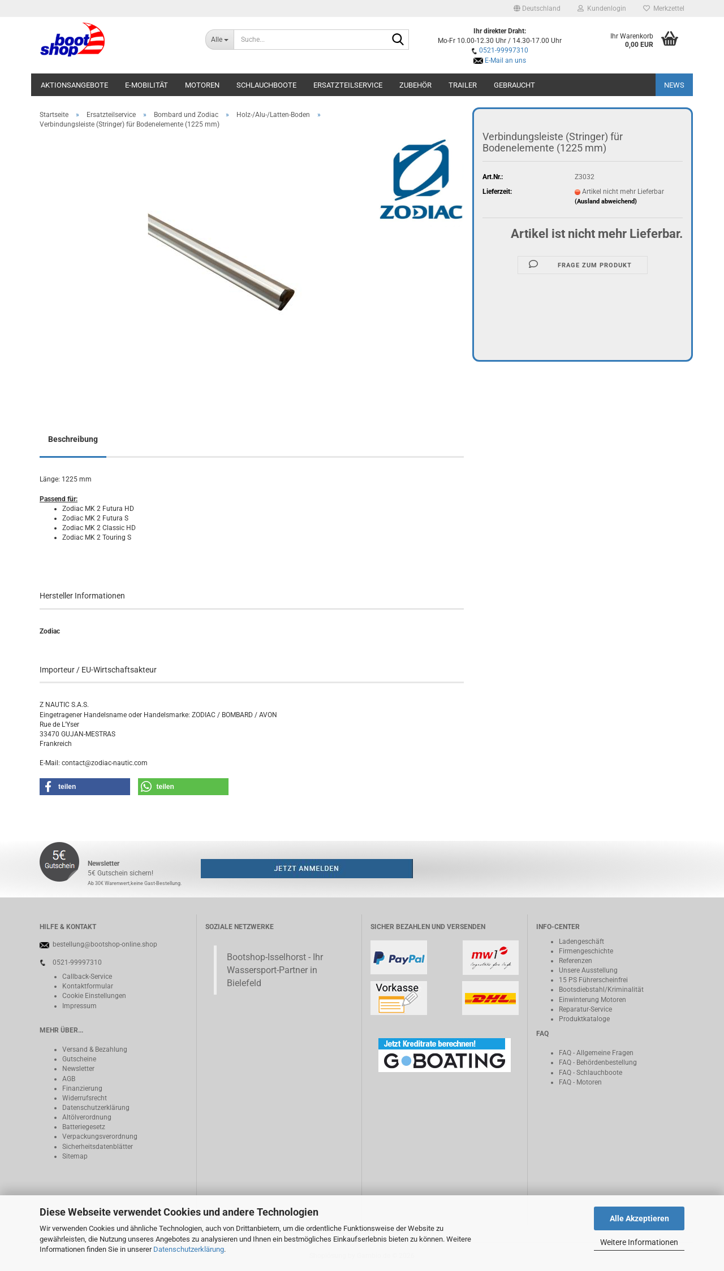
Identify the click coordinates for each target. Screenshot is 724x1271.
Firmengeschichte (586, 951)
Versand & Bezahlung (94, 1049)
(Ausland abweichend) (606, 201)
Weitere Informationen (639, 1242)
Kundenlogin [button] (602, 8)
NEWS (674, 85)
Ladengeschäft (581, 941)
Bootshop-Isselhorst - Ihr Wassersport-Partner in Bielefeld (275, 970)
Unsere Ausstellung (588, 970)
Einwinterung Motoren (592, 1000)
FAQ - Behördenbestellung (598, 1062)
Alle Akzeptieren (639, 1218)
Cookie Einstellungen (94, 996)
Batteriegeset (82, 1127)
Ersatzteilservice (347, 85)
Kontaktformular (87, 986)
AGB (68, 1079)
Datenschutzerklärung (188, 1249)
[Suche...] (219, 39)
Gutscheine (79, 1059)
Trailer (463, 85)
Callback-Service (87, 977)
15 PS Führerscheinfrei (593, 980)
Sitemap (75, 1156)
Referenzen (575, 961)
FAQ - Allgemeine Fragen (596, 1053)
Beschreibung (73, 439)
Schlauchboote (266, 85)
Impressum (79, 1006)
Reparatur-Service (585, 1009)
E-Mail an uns (505, 60)
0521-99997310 (503, 50)
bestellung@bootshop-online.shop (105, 944)
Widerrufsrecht (84, 1098)
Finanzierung (82, 1088)
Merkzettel (663, 8)
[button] (537, 8)
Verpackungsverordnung (99, 1136)
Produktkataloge (584, 1019)
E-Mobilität (146, 85)
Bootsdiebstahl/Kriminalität (601, 990)
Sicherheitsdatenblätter (97, 1147)
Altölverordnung (86, 1117)
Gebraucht (514, 85)
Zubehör (415, 85)
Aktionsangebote (74, 85)
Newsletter (78, 1069)
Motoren (202, 85)
